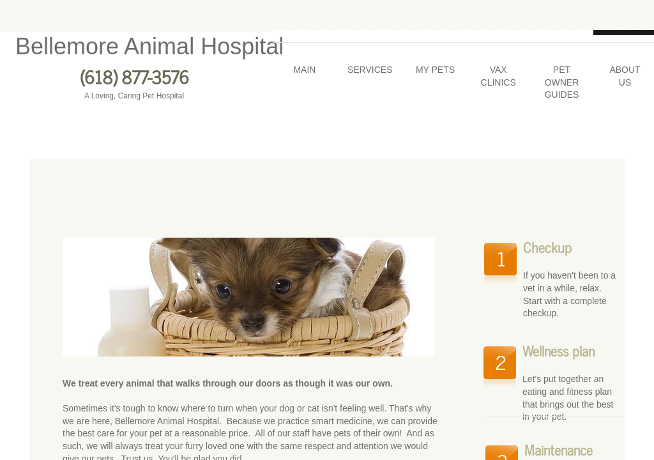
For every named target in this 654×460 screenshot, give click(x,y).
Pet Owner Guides (562, 82)
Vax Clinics (498, 76)
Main (304, 70)
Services (370, 70)
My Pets (435, 70)
